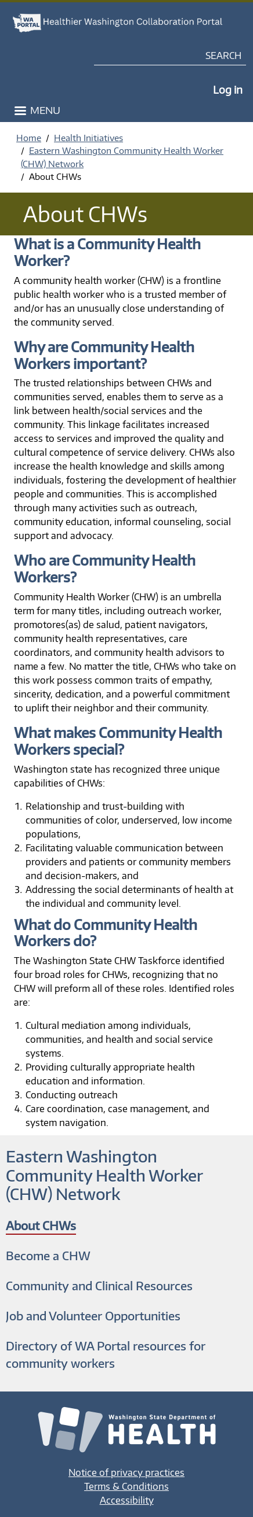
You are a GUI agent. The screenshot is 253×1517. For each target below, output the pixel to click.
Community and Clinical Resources (99, 1285)
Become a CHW (48, 1255)
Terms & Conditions (126, 1486)
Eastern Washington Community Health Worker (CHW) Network (104, 1175)
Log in (228, 89)
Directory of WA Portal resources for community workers (105, 1354)
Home (28, 137)
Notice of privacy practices (126, 1472)
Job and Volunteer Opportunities (93, 1315)
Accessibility (127, 1500)
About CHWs (41, 1225)
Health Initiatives (88, 137)
